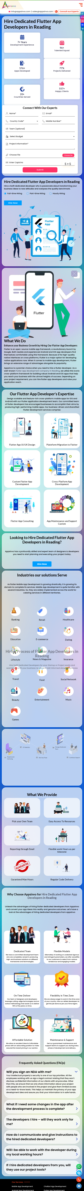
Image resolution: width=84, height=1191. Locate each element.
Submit (40, 169)
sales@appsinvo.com (42, 11)
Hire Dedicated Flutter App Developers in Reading (52, 896)
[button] (79, 1186)
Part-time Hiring (37, 193)
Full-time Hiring (14, 193)
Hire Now (13, 202)
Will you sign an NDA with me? (28, 1072)
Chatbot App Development (55, 1186)
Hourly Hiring (59, 193)
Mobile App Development (22, 1186)
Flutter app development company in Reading (38, 370)
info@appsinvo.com (20, 11)
